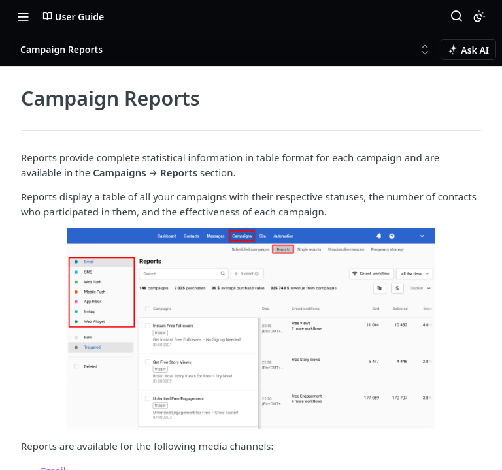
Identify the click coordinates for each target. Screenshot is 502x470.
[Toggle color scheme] (479, 16)
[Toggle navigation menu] (23, 16)
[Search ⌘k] (456, 16)
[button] (251, 328)
